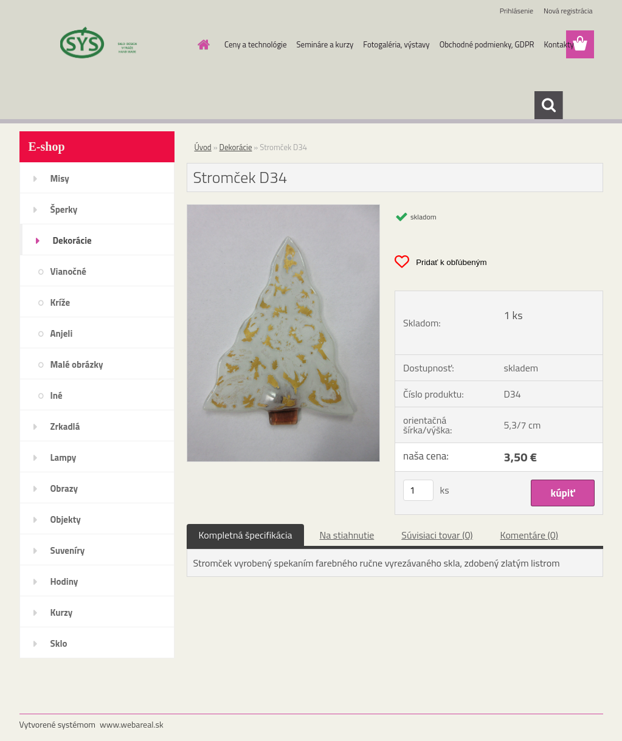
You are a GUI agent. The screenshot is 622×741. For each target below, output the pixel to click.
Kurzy (61, 612)
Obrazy (64, 488)
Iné (56, 395)
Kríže (60, 302)
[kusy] (418, 490)
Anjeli (61, 333)
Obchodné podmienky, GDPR (487, 44)
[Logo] (103, 45)
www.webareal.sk (132, 724)
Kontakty (559, 44)
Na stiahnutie (346, 535)
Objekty (65, 519)
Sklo (58, 643)
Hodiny (64, 581)
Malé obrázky (76, 364)
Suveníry (67, 550)
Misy (59, 178)
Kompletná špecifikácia (245, 535)
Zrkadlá (65, 426)
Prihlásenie (516, 10)
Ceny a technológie (255, 44)
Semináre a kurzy (325, 44)
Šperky (64, 209)
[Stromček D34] (283, 209)
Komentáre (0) (529, 535)
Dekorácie (72, 240)
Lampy (63, 457)
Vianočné (68, 271)
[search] (548, 105)
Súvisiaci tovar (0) (436, 535)
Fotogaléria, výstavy (396, 44)
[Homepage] (201, 44)
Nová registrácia (568, 10)
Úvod (203, 147)
